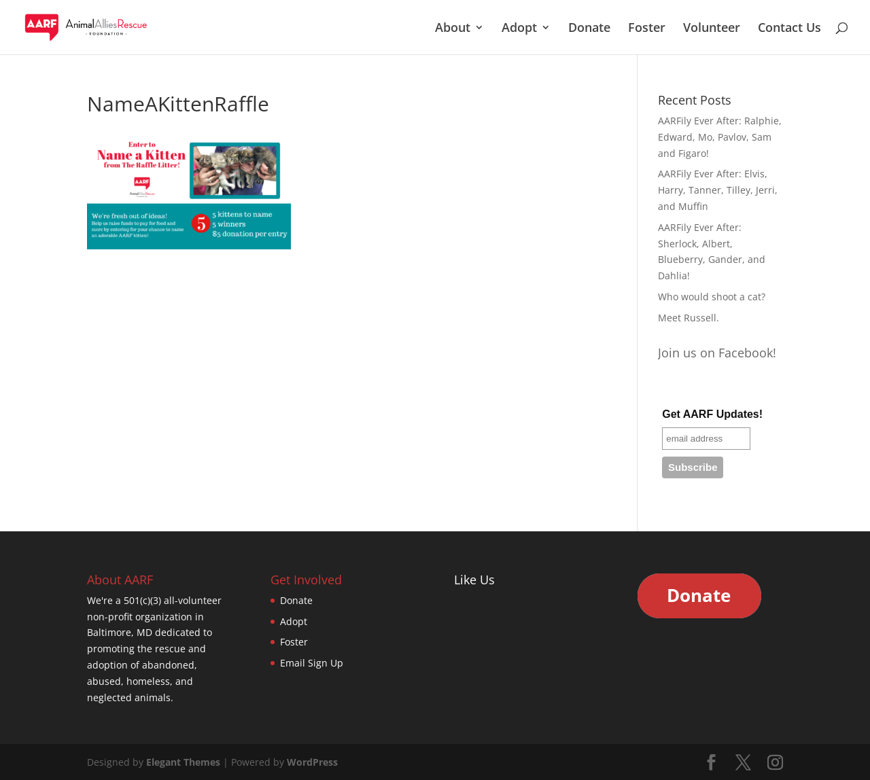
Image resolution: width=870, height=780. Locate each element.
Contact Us (789, 28)
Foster (646, 28)
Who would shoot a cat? (711, 296)
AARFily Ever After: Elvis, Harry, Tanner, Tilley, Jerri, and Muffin (718, 190)
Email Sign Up (311, 662)
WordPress (312, 762)
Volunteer (711, 28)
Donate (589, 28)
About (452, 28)
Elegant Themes (183, 762)
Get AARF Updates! (712, 414)
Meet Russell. (688, 317)
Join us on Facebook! (717, 352)
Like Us (474, 579)
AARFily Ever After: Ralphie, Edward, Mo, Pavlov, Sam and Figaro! (720, 137)
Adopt (519, 28)
